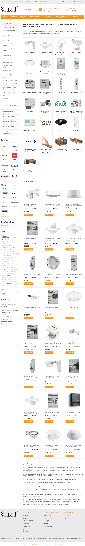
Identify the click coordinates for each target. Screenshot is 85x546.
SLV (4, 95)
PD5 (12, 269)
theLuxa (17, 284)
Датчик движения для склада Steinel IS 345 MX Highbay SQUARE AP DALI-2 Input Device (32, 412)
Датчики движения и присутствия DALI (10, 106)
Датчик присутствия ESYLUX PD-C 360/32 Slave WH (73, 445)
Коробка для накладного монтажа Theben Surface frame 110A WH (73, 205)
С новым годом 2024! (6, 316)
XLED (3, 294)
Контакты (25, 531)
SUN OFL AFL (11, 281)
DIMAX (10, 249)
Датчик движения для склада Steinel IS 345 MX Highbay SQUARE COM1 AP (73, 240)
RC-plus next (5, 277)
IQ (2, 255)
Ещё (53, 1)
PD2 (7, 267)
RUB (63, 1)
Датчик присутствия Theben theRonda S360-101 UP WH (52, 239)
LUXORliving (4, 261)
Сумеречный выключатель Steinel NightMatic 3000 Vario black (72, 412)
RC (15, 275)
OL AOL (10, 265)
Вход (69, 1)
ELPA (3, 251)
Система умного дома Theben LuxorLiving (9, 88)
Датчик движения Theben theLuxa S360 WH (52, 377)
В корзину (28, 215)
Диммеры (5, 77)
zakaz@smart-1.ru (72, 518)
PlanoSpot (16, 271)
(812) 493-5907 (37, 1)
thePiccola (4, 287)
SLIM (14, 279)
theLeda (10, 284)
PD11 (15, 265)
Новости (14, 17)
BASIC (13, 239)
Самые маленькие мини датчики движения (10, 112)
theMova (4, 286)
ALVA (4, 239)
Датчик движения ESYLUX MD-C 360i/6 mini (32, 308)
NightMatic (4, 265)
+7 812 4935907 (51, 8)
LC (12, 255)
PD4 (3, 269)
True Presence (5, 292)
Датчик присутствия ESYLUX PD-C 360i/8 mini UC (31, 445)
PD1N (3, 267)
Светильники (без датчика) (8, 44)
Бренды (22, 17)
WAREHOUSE (15, 292)
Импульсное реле (8, 74)
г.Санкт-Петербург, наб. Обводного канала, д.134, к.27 (16, 1)
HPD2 (8, 253)
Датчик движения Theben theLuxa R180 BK (72, 377)
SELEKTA (4, 279)
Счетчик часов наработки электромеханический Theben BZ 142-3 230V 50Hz (53, 343)
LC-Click (17, 255)
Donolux (5, 98)
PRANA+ (3, 273)
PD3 (15, 267)
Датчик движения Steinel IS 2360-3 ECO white (52, 445)
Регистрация (78, 1)
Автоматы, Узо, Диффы (10, 80)
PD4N (8, 269)
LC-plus (15, 257)
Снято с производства (7, 132)
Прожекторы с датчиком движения (10, 39)
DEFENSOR (4, 249)
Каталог (5, 17)
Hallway (3, 253)
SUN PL (3, 283)
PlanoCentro (9, 271)
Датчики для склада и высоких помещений (9, 117)
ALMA (14, 237)
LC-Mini (10, 257)
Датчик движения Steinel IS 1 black (32, 239)
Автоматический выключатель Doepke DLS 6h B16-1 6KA (32, 274)
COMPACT (6, 243)
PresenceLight (10, 273)
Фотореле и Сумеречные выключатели (10, 54)
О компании (49, 17)
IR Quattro (7, 255)
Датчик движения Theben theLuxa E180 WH (31, 204)
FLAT (7, 251)
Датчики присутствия (9, 30)
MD (9, 261)
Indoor (17, 253)
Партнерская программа (51, 518)
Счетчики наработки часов (9, 66)
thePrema (16, 288)
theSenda (12, 290)
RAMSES (10, 275)
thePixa (10, 287)
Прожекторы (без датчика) (8, 49)
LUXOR (12, 259)
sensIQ (9, 279)
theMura (10, 286)
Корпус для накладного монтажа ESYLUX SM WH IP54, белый (52, 274)
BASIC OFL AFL (5, 241)
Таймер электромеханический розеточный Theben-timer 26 (53, 411)
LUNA (3, 259)
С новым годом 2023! (6, 321)
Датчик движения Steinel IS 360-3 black (52, 308)
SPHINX (3, 281)
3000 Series (6, 237)
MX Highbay (10, 263)
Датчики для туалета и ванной (9, 127)
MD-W (13, 261)
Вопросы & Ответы (34, 17)
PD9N (3, 271)
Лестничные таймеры (9, 62)
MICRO (3, 263)
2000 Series (5, 235)
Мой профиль (48, 521)
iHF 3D (12, 253)
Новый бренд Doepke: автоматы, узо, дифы (10, 305)
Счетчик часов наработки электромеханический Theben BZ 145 (73, 274)
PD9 (15, 269)
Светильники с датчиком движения (10, 34)
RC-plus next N (13, 277)
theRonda (5, 290)
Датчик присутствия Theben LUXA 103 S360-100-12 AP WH (52, 204)
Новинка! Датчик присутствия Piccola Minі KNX (9, 311)
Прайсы (46, 523)
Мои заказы (47, 515)
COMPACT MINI (6, 247)
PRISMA (4, 275)
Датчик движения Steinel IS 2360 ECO (72, 308)
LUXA (8, 259)
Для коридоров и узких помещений (9, 122)
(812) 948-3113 (46, 1)
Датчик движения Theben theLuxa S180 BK (31, 342)
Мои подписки (48, 526)
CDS (11, 241)
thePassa (16, 286)
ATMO (8, 239)
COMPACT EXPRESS (7, 245)
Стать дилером (61, 17)
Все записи (4, 324)
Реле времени (7, 70)
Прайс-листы (74, 17)
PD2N (11, 267)
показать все (5, 216)
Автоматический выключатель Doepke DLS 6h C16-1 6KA (32, 378)
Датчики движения (8, 27)
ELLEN (14, 249)
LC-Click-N (4, 257)
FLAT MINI (12, 251)
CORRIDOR (14, 247)
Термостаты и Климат (9, 92)
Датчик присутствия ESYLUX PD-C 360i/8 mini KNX (73, 342)
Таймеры (5, 59)
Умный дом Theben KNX (10, 84)
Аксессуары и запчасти (9, 102)
